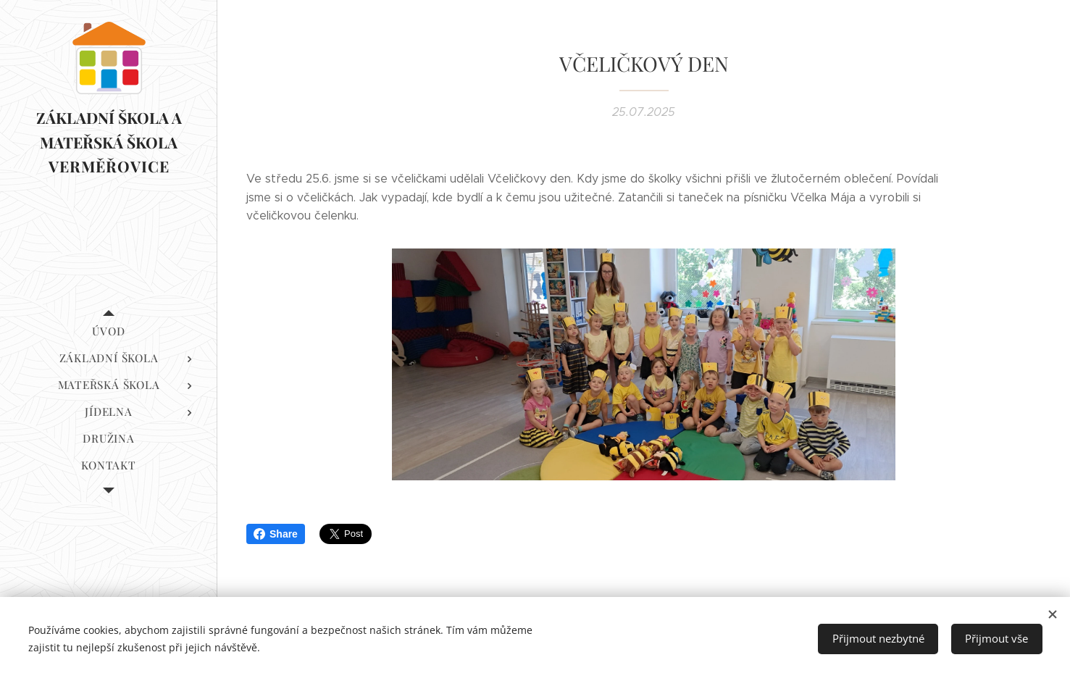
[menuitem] (108, 331)
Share (276, 534)
